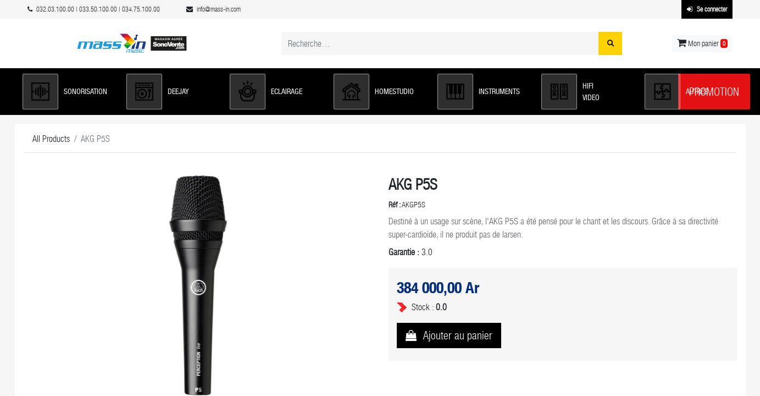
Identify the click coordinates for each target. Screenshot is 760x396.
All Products (51, 139)
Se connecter (707, 9)
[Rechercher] (610, 43)
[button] (69, 91)
